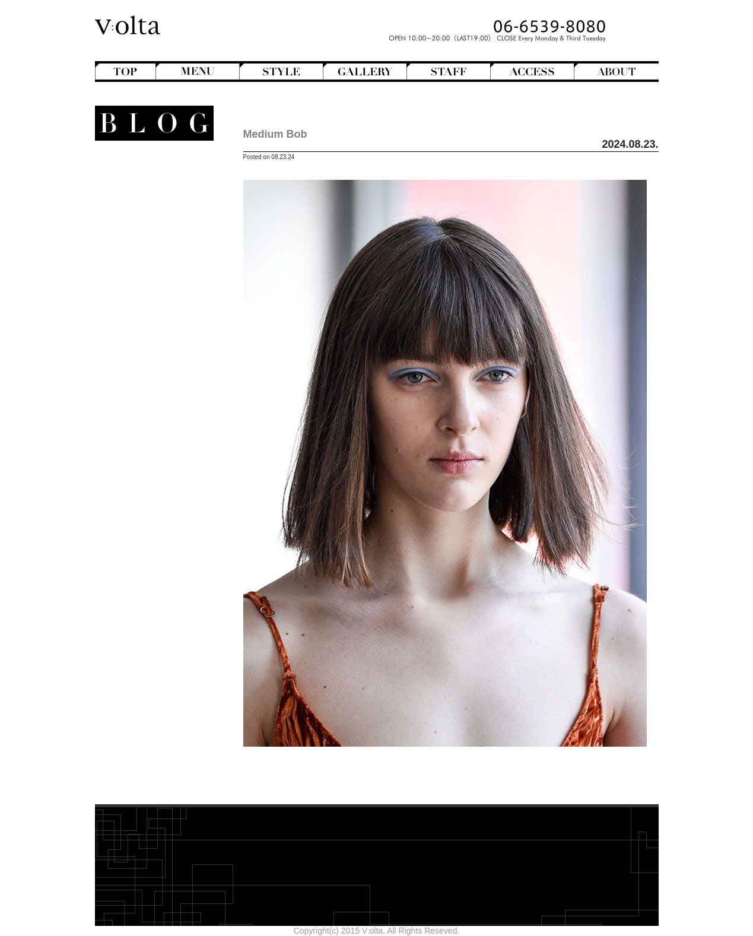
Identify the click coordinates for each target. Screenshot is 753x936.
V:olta (157, 385)
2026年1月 (170, 550)
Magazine (150, 324)
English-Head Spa (143, 304)
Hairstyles (154, 314)
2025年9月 (170, 590)
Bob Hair (151, 203)
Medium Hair (144, 244)
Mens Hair (149, 254)
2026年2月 (170, 540)
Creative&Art (144, 294)
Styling (160, 476)
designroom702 (161, 654)
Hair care (156, 445)
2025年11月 (167, 570)
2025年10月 (167, 580)
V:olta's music (135, 395)
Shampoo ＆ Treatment (147, 456)
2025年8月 (170, 600)
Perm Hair (149, 264)
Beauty (164, 435)
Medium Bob (275, 134)
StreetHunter (144, 375)
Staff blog (143, 365)
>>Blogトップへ (159, 702)
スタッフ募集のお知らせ (144, 405)
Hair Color (149, 224)
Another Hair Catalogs (149, 173)
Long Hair (150, 234)
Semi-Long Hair (139, 274)
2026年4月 (170, 520)
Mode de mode (149, 335)
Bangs (156, 193)
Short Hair (149, 284)
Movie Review (147, 345)
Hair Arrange (144, 213)
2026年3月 (170, 530)
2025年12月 (167, 560)
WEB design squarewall (146, 665)
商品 (164, 425)
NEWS (164, 355)
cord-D (176, 675)
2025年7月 (170, 610)
